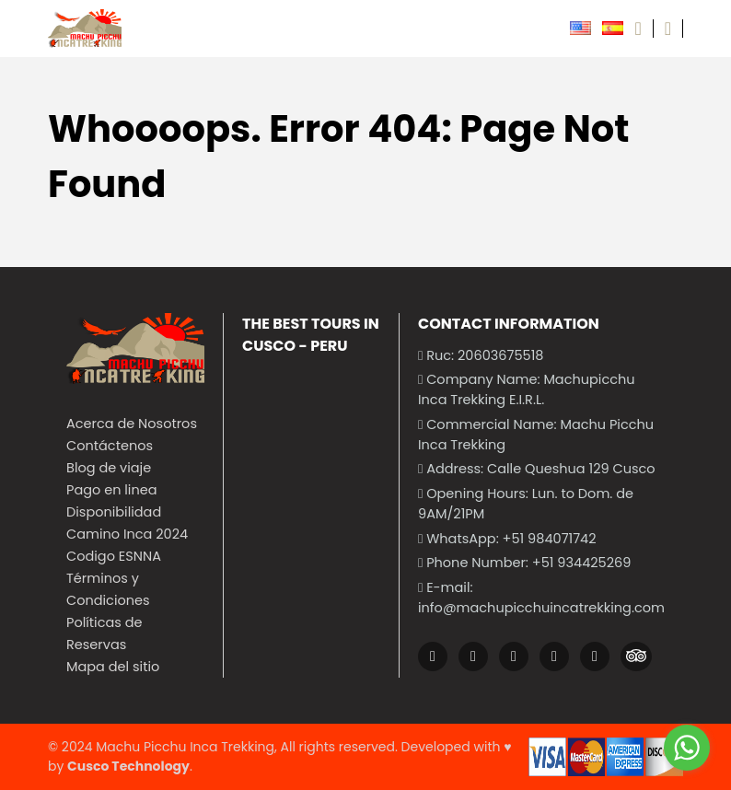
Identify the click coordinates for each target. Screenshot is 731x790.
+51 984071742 (550, 538)
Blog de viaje (108, 468)
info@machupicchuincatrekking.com (541, 607)
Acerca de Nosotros (131, 423)
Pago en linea (111, 490)
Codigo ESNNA (113, 556)
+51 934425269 (582, 562)
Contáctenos (109, 445)
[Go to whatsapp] (687, 748)
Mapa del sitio (112, 666)
